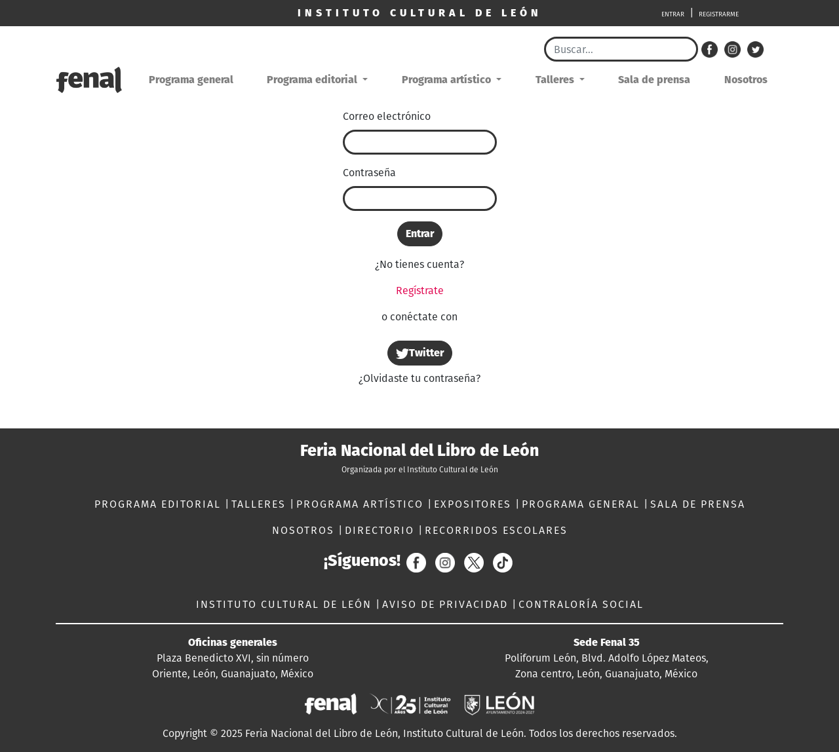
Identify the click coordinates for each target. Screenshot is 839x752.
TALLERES (260, 504)
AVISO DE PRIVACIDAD (447, 604)
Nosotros (746, 79)
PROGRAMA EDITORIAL (159, 504)
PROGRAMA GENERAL (583, 504)
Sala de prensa (654, 79)
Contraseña (369, 172)
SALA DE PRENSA (697, 504)
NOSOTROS (305, 530)
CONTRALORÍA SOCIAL (581, 604)
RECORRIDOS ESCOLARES (496, 530)
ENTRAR (672, 14)
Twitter (420, 353)
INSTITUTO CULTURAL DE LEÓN (286, 604)
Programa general (191, 79)
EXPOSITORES (474, 504)
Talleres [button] (556, 79)
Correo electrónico (387, 116)
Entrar (420, 233)
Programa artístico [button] (448, 79)
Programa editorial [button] (313, 79)
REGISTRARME (719, 14)
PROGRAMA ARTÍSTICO (361, 504)
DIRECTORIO (381, 530)
